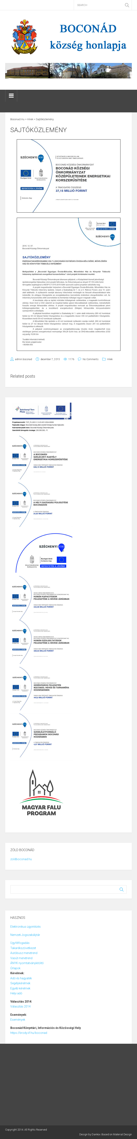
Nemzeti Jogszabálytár (25, 935)
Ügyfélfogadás (20, 943)
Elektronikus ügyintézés (25, 926)
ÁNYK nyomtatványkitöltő (27, 963)
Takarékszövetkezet (23, 948)
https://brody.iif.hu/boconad (28, 1032)
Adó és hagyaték (21, 978)
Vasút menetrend (21, 958)
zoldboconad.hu (21, 859)
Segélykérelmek (20, 983)
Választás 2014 (20, 1006)
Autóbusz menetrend (23, 953)
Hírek (110, 359)
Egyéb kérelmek (20, 988)
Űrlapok (15, 968)
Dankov (96, 1134)
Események (17, 1019)
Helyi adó (16, 993)
